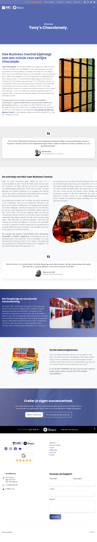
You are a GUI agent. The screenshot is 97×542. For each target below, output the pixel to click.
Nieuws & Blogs (49, 2)
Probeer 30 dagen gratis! (33, 2)
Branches (53, 443)
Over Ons (53, 452)
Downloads (59, 2)
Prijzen (52, 448)
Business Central (55, 445)
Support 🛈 (77, 2)
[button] (94, 7)
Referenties (53, 450)
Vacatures (68, 2)
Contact (52, 455)
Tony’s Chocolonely (9, 67)
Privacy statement (7, 532)
